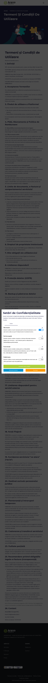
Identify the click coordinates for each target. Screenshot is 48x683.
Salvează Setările (13, 370)
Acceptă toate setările (24, 366)
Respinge (35, 370)
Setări (11, 323)
